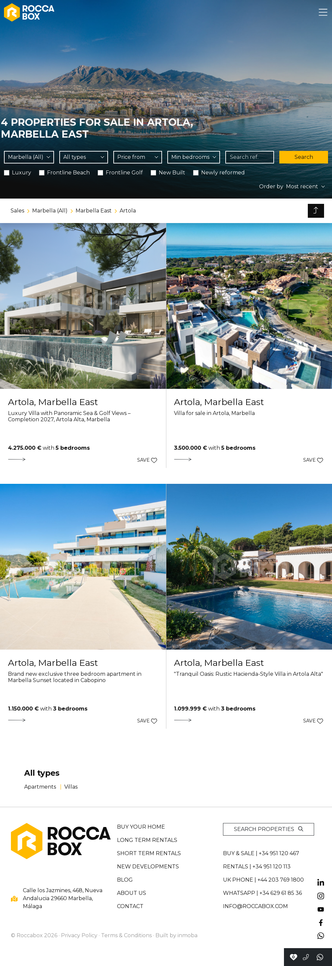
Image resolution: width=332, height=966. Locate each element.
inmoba (187, 935)
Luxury (21, 172)
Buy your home (141, 827)
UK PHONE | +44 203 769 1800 (263, 880)
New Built (172, 172)
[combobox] (29, 157)
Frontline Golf (124, 172)
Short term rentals (149, 853)
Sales (17, 210)
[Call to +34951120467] (306, 957)
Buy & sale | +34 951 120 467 (261, 853)
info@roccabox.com (255, 906)
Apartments (40, 787)
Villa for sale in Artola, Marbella (214, 413)
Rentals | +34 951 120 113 (257, 866)
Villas (71, 787)
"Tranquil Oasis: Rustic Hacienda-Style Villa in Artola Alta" (248, 674)
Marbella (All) (50, 210)
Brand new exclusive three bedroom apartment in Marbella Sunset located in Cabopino (74, 677)
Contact (130, 906)
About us (131, 893)
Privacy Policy (79, 935)
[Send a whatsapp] (320, 957)
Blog (125, 880)
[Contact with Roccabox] (293, 957)
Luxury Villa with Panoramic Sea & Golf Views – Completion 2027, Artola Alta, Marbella (69, 416)
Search (304, 157)
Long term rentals (147, 840)
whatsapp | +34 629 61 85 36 (262, 893)
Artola (128, 210)
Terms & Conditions (126, 935)
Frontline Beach (68, 172)
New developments (148, 866)
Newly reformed (223, 172)
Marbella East (94, 210)
